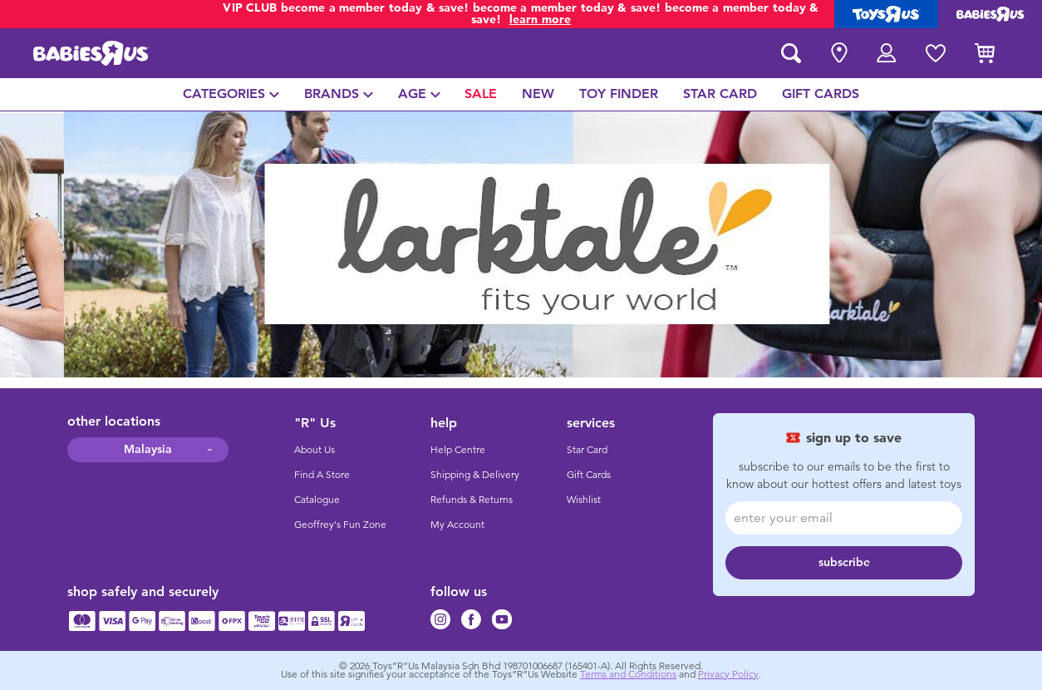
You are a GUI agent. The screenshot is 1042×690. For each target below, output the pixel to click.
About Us (314, 450)
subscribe (844, 562)
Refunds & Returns (471, 499)
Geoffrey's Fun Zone (340, 524)
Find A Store (322, 475)
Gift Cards (589, 475)
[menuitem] (231, 94)
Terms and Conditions (628, 674)
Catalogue (317, 499)
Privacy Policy (728, 674)
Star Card (587, 450)
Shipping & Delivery (474, 475)
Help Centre (457, 450)
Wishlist (584, 499)
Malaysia (148, 449)
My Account (457, 524)
